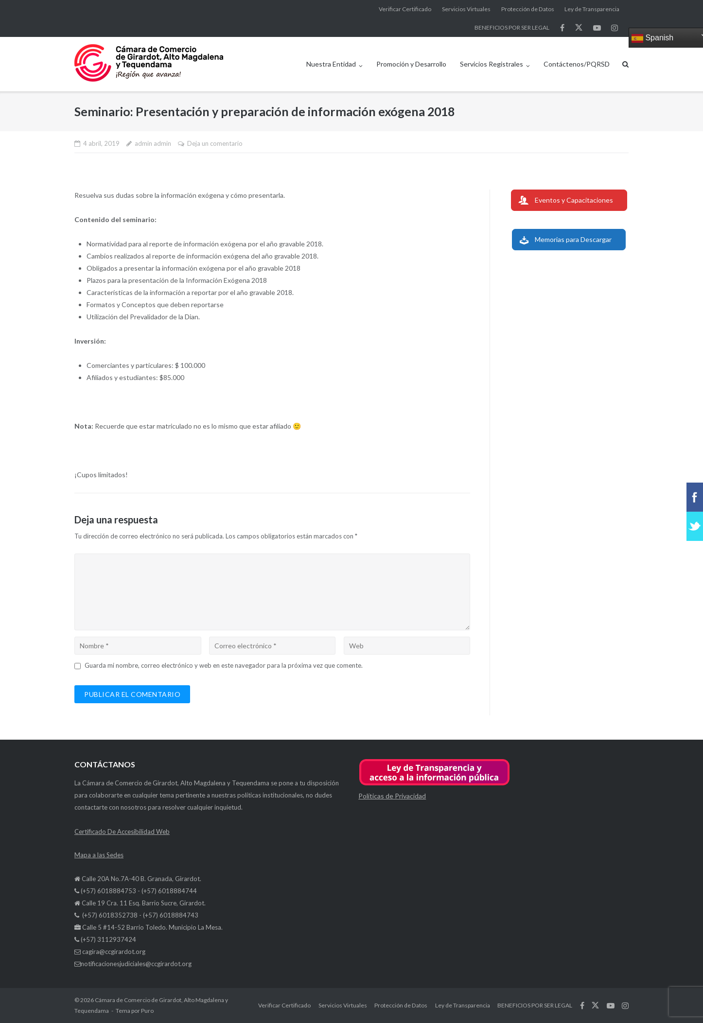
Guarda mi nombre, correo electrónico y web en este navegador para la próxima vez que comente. (224, 665)
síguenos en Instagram (614, 27)
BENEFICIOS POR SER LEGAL (512, 27)
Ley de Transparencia (591, 9)
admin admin (153, 143)
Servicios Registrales (491, 64)
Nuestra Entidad (331, 64)
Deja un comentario (215, 143)
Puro (147, 1010)
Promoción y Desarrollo (411, 64)
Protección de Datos (527, 9)
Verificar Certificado (405, 9)
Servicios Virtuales (466, 9)
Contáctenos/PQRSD (577, 64)
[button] (434, 784)
